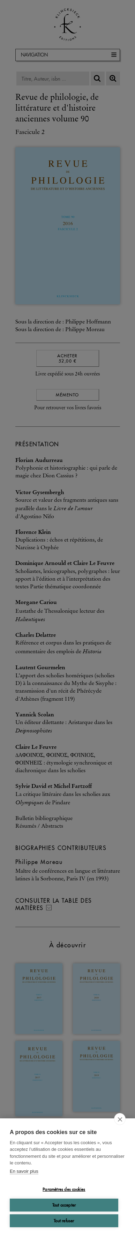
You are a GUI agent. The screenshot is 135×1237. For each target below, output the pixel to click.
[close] (120, 1119)
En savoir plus (24, 1171)
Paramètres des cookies (64, 1189)
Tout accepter (64, 1205)
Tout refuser (64, 1220)
